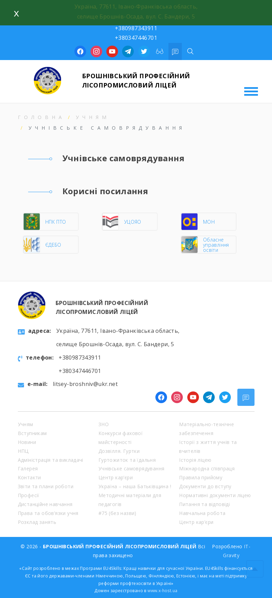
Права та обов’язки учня (48, 513)
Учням (93, 117)
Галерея (28, 468)
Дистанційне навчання (45, 504)
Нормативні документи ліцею (215, 495)
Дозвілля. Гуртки (119, 451)
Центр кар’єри (115, 477)
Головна (41, 117)
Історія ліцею (195, 460)
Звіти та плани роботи (45, 486)
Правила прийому (200, 477)
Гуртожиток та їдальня (127, 460)
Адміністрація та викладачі (50, 460)
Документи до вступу (205, 486)
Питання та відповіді (204, 504)
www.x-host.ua (162, 591)
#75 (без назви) (117, 513)
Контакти (29, 477)
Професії (28, 495)
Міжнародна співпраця (207, 468)
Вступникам (32, 433)
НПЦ (23, 451)
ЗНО (103, 424)
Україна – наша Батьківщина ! (134, 486)
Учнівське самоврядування (131, 468)
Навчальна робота (202, 513)
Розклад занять (37, 522)
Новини (27, 442)
